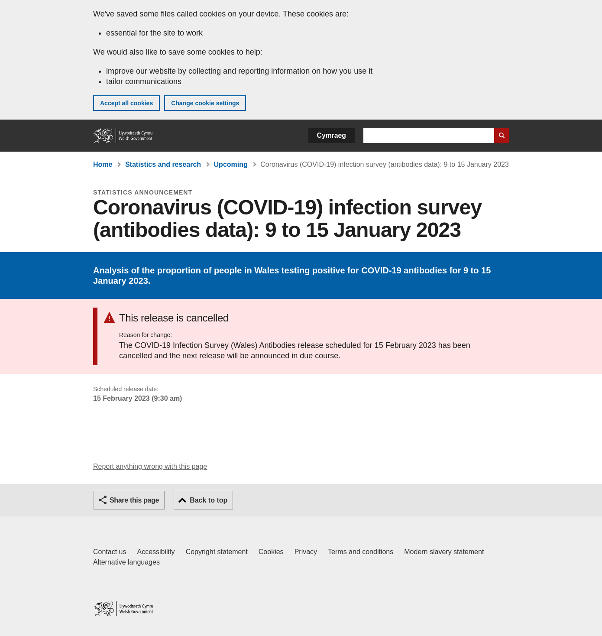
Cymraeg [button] (331, 135)
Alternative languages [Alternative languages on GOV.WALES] (126, 562)
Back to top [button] (208, 500)
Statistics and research (163, 164)
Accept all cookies (126, 103)
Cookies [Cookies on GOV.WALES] (271, 551)
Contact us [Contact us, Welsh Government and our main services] (109, 551)
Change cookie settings (205, 103)
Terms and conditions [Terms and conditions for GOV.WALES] (360, 551)
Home (102, 164)
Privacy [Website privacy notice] (306, 551)
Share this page (134, 500)
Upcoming (231, 164)
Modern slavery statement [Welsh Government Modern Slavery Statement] (444, 551)
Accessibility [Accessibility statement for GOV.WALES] (156, 551)
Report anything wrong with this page (150, 466)
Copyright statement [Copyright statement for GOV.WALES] (217, 551)
